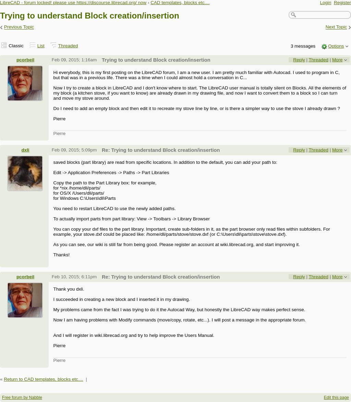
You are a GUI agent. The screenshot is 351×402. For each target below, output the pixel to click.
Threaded (68, 45)
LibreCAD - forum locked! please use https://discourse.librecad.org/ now (73, 2)
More (337, 59)
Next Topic (336, 27)
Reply (299, 59)
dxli (25, 150)
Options (336, 46)
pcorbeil (25, 59)
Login (325, 2)
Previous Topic (19, 27)
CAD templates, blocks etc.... (180, 2)
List (41, 45)
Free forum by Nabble (22, 397)
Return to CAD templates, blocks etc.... (43, 379)
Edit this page (336, 397)
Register (342, 2)
